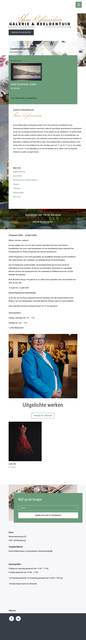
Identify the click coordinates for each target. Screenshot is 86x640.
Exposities (17, 176)
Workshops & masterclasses (25, 180)
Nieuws (16, 184)
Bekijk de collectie (21, 32)
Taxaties (16, 188)
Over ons (17, 197)
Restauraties (18, 192)
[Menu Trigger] (79, 5)
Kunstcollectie (19, 172)
